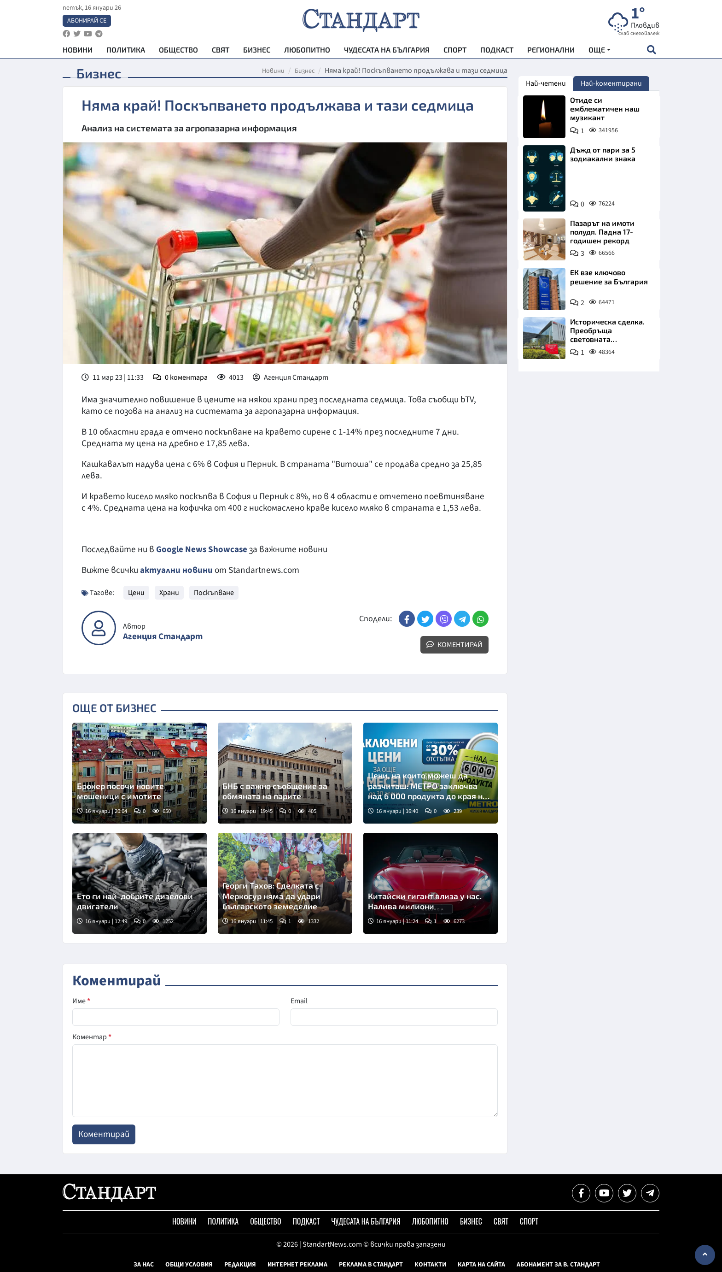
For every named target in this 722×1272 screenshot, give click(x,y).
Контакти (430, 1264)
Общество (178, 51)
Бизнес (256, 51)
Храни (169, 592)
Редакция (240, 1264)
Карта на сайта (481, 1264)
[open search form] (651, 51)
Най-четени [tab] (546, 83)
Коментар (91, 1036)
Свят (220, 51)
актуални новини (176, 570)
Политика (125, 51)
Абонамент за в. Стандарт (558, 1264)
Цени (136, 592)
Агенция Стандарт (163, 636)
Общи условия (189, 1264)
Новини (78, 51)
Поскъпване (214, 592)
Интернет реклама (297, 1264)
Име (81, 1000)
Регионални (551, 51)
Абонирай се (86, 21)
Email (299, 1000)
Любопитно (307, 51)
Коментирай (454, 644)
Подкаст (496, 51)
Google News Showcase (202, 549)
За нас (144, 1264)
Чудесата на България (387, 51)
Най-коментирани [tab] (611, 83)
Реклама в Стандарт (371, 1264)
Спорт (454, 51)
